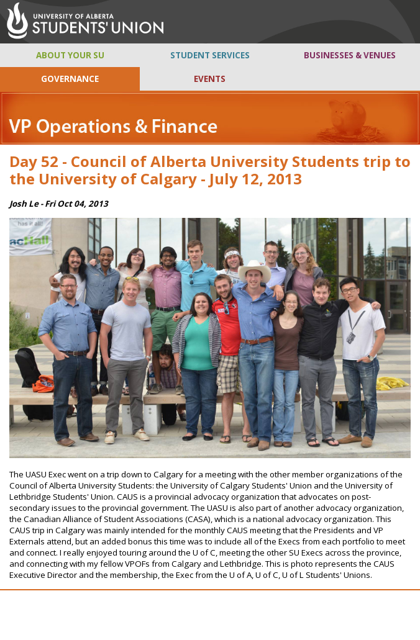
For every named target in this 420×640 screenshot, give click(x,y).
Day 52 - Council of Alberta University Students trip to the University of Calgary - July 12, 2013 (210, 170)
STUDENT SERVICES (210, 55)
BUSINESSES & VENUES (350, 55)
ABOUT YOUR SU (70, 55)
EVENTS (210, 78)
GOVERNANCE (70, 78)
